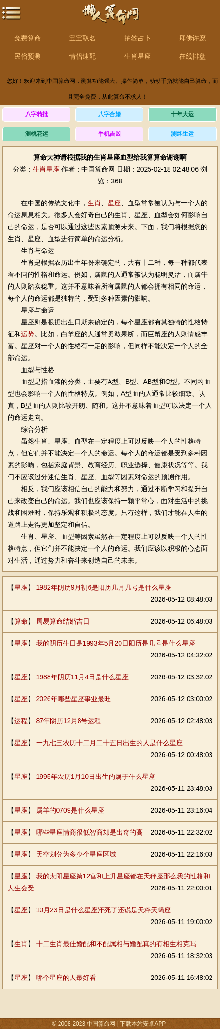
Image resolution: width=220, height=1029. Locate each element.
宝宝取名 (82, 38)
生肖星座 (137, 56)
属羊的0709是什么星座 (70, 810)
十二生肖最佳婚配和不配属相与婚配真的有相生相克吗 (116, 944)
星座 (114, 203)
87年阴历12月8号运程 (68, 721)
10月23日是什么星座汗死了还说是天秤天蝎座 (103, 910)
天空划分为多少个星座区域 (76, 854)
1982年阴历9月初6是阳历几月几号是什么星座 (104, 587)
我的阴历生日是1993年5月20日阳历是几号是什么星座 (116, 643)
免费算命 (27, 38)
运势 (27, 334)
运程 (21, 721)
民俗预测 (27, 56)
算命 (21, 621)
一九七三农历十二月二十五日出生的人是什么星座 (109, 743)
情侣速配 (82, 56)
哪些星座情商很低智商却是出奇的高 (89, 832)
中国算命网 (110, 19)
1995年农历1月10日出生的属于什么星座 (96, 776)
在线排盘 (192, 56)
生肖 (94, 203)
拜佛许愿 (192, 38)
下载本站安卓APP (143, 1023)
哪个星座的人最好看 (66, 977)
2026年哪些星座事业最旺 (73, 699)
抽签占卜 (137, 38)
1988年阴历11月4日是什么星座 (82, 677)
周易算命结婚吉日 (63, 621)
